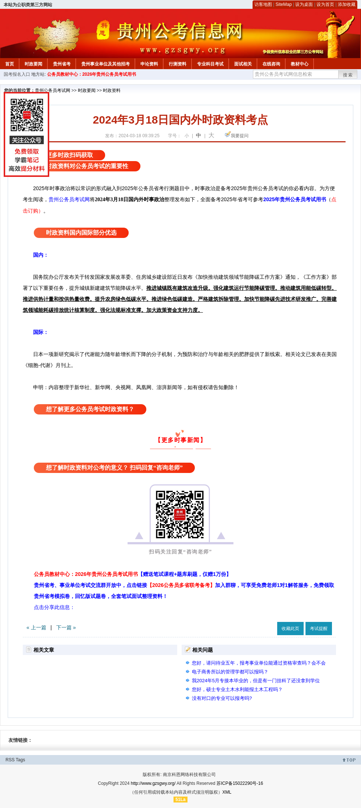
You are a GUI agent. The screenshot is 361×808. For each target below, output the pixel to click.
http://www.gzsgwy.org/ (153, 783)
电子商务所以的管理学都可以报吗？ (230, 671)
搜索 (348, 75)
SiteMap (284, 4)
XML (227, 792)
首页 (9, 64)
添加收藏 (346, 4)
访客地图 (263, 4)
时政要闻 (33, 64)
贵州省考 (62, 64)
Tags (20, 759)
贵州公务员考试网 (52, 90)
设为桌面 (304, 4)
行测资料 (177, 64)
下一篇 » (66, 627)
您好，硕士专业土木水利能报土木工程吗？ (237, 689)
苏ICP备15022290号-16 (240, 783)
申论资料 (149, 64)
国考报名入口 (17, 74)
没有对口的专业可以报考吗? (222, 698)
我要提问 (240, 135)
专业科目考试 (210, 64)
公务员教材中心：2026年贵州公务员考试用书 (91, 74)
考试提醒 (319, 628)
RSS (10, 759)
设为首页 (325, 4)
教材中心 (299, 64)
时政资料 (112, 90)
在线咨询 (271, 64)
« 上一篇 (36, 627)
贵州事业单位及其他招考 (105, 64)
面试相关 (243, 64)
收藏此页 (290, 628)
